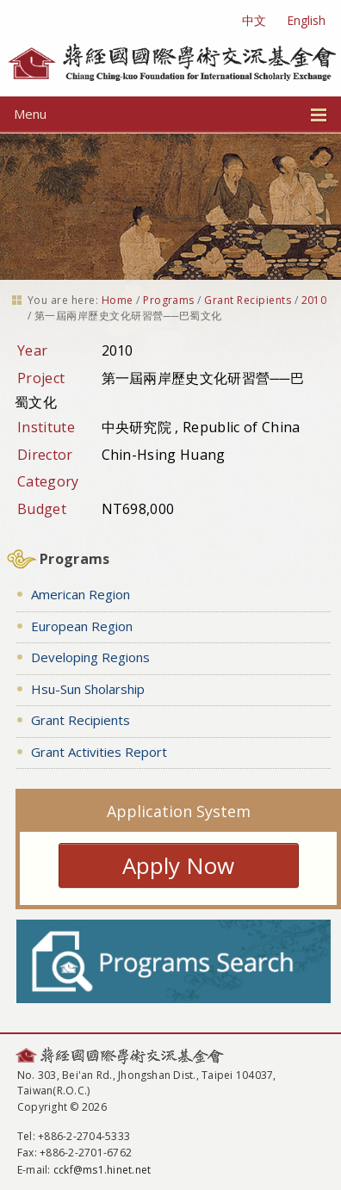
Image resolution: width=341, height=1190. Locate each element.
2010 (314, 300)
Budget (41, 508)
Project (41, 378)
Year (32, 350)
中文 (254, 20)
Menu (170, 113)
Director (45, 454)
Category (48, 481)
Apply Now (178, 865)
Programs (169, 300)
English (306, 20)
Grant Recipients (247, 300)
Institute (46, 427)
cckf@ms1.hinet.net (102, 1169)
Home (117, 300)
